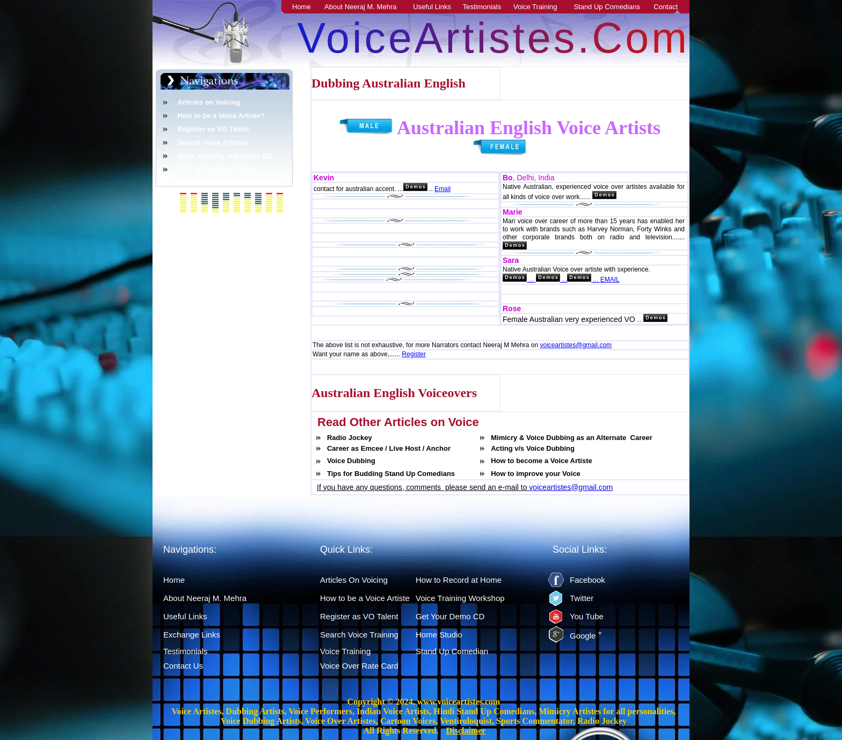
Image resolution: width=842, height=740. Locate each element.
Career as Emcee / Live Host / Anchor (389, 448)
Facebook (587, 579)
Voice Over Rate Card (359, 665)
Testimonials (488, 7)
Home (307, 7)
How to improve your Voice (535, 474)
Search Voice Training (359, 634)
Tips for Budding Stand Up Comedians (391, 474)
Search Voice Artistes (212, 142)
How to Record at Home (216, 169)
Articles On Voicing (354, 579)
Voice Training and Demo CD (224, 156)
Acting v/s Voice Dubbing (533, 448)
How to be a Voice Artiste (365, 598)
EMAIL (610, 279)
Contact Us (183, 665)
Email (442, 189)
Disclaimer (466, 730)
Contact (671, 7)
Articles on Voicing (208, 102)
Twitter (581, 598)
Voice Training (541, 7)
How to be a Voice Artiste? (221, 116)
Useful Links (438, 7)
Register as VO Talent (213, 129)
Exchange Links (191, 634)
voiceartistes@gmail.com (576, 345)
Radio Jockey (349, 438)
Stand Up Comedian (452, 651)
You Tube (587, 616)
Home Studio (439, 634)
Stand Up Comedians (613, 7)
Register (414, 354)
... (531, 279)
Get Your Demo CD (450, 616)
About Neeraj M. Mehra (366, 7)
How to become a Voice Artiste (541, 461)
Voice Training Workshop (460, 598)
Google (586, 635)
